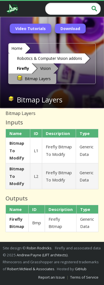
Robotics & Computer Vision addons (49, 58)
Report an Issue (51, 277)
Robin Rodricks (39, 247)
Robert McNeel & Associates (30, 268)
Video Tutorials (30, 28)
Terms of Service (84, 277)
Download (70, 28)
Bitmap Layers (34, 78)
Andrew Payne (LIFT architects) (42, 254)
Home (16, 48)
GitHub (81, 268)
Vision (45, 68)
